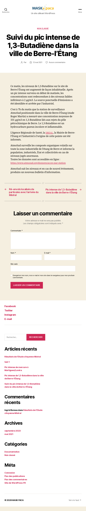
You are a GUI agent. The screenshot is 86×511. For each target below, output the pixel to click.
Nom (13, 257)
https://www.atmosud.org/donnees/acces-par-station (40, 166)
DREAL (49, 136)
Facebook (10, 310)
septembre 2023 (12, 435)
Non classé (43, 32)
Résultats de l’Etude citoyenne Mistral (22, 361)
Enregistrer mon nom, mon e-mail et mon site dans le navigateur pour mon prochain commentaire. (43, 281)
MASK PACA (18, 504)
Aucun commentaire (57, 66)
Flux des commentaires (15, 484)
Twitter (9, 315)
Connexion (9, 477)
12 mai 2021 (37, 66)
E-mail (47, 257)
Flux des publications (14, 480)
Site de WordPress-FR (15, 487)
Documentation (11, 456)
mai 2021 (8, 438)
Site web (14, 268)
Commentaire (17, 235)
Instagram (10, 319)
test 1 (7, 366)
